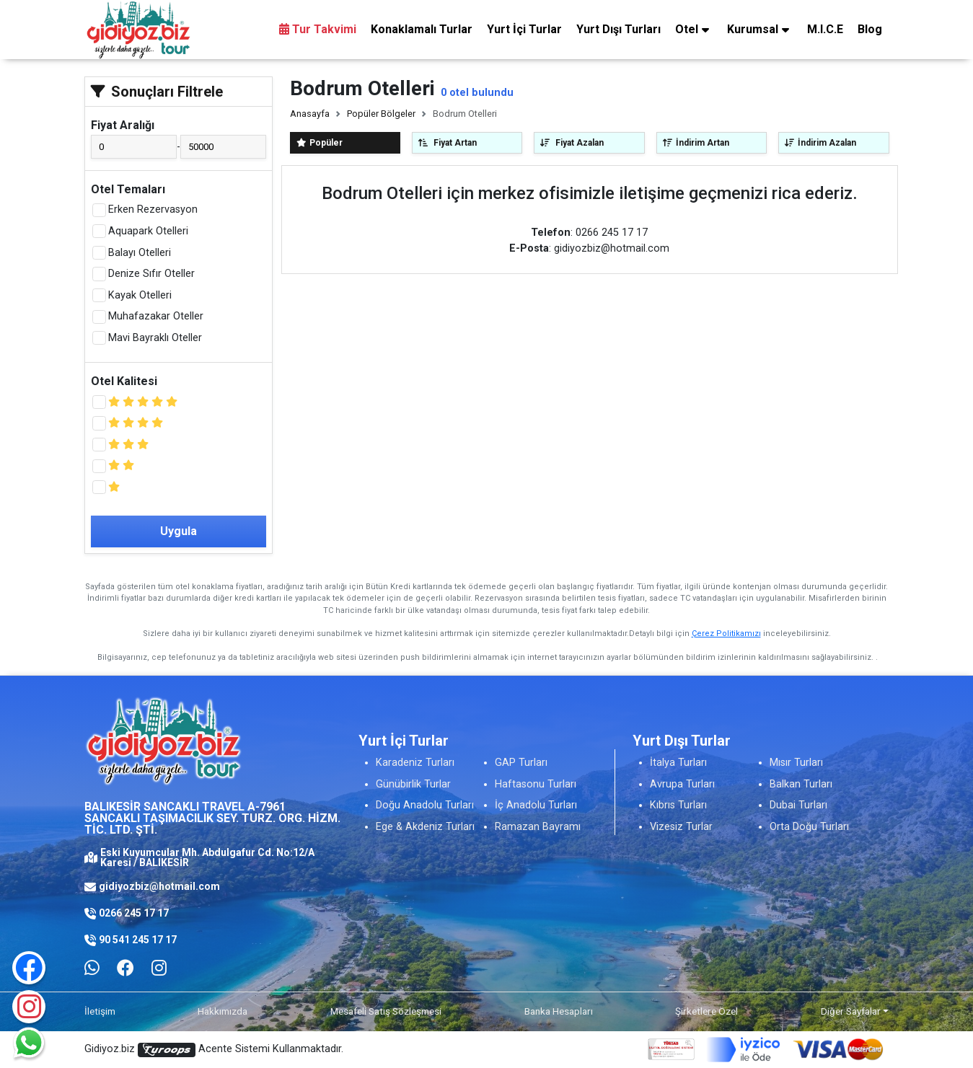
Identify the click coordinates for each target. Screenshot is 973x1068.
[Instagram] (28, 1006)
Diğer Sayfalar (851, 1011)
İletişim (99, 1011)
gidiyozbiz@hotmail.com (159, 886)
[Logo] (138, 29)
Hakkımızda (222, 1011)
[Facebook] (125, 968)
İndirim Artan (696, 143)
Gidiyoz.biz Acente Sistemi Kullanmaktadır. (213, 1050)
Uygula (178, 531)
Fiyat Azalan (572, 143)
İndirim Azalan (820, 143)
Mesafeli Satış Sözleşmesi (385, 1011)
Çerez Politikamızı (726, 633)
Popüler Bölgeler (381, 113)
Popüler (319, 143)
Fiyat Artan (447, 143)
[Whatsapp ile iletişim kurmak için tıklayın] (92, 968)
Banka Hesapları (558, 1011)
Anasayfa (310, 113)
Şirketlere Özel (706, 1011)
